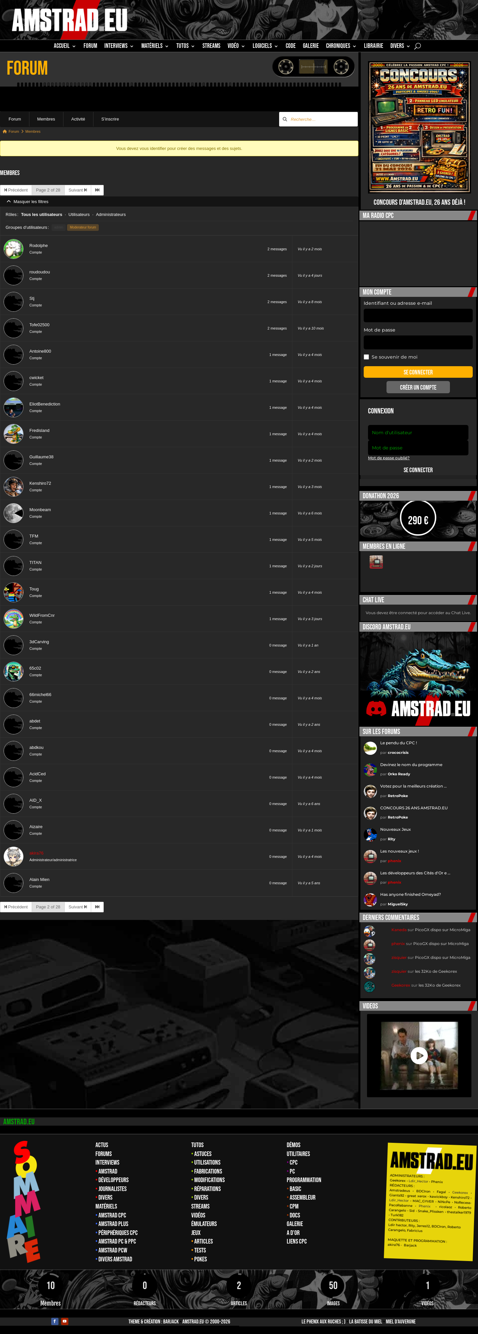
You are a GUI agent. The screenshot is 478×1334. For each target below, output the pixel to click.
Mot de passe (379, 330)
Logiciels (262, 47)
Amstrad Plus (113, 1224)
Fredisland (39, 430)
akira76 (36, 853)
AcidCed (37, 773)
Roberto (464, 1207)
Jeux (196, 1233)
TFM (33, 536)
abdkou (36, 747)
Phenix (437, 1181)
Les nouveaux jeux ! (399, 851)
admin (58, 227)
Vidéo (233, 47)
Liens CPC (297, 1242)
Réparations (207, 1189)
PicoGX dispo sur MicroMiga (442, 929)
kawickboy (438, 1196)
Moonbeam (40, 509)
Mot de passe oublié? (389, 457)
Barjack (171, 1321)
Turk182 (396, 1215)
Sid (412, 1211)
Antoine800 (40, 351)
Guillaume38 (41, 456)
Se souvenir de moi (391, 357)
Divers (397, 47)
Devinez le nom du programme (411, 764)
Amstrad (107, 1172)
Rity (391, 839)
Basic (295, 1189)
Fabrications (208, 1172)
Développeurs (113, 1180)
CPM (294, 1207)
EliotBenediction (44, 404)
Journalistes (112, 1189)
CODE (291, 47)
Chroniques (338, 47)
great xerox (416, 1196)
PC (292, 1172)
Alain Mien (39, 879)
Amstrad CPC (112, 1215)
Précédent (16, 190)
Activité (78, 119)
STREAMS (211, 47)
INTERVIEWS (116, 47)
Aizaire (36, 826)
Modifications (209, 1180)
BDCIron (423, 1191)
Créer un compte (418, 388)
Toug (34, 588)
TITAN (35, 562)
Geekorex (400, 985)
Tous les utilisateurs (41, 214)
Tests (200, 1250)
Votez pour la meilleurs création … (413, 786)
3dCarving (39, 641)
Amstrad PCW (112, 1250)
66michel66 (40, 694)
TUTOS (182, 47)
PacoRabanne (400, 1205)
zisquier (399, 957)
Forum (90, 47)
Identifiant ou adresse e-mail (398, 303)
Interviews (107, 1163)
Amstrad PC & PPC (117, 1242)
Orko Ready (399, 774)
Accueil (62, 47)
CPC (294, 1163)
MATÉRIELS (152, 47)
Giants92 (396, 1195)
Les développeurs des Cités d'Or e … (415, 872)
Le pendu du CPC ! (398, 742)
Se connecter (418, 470)
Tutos (197, 1145)
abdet (34, 721)
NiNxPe (444, 1202)
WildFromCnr (42, 615)
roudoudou (39, 271)
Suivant (78, 190)
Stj (31, 298)
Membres (46, 119)
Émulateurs (204, 1224)
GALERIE (311, 47)
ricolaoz (445, 1207)
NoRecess (462, 1202)
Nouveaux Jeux (395, 829)
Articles (203, 1242)
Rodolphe (38, 245)
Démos (293, 1145)
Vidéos (198, 1215)
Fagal (441, 1192)
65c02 (35, 668)
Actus (101, 1145)
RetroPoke (398, 795)
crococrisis (398, 752)
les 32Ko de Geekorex (436, 971)
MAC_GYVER (423, 1201)
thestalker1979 (459, 1212)
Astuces (202, 1154)
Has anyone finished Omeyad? (410, 894)
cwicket (36, 377)
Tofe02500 (39, 324)
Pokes (200, 1259)
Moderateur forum (83, 227)
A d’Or (293, 1233)
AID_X (35, 800)
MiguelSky (398, 904)
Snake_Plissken (431, 1211)
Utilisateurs (79, 214)
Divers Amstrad (115, 1259)
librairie (373, 47)
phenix (394, 861)
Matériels (106, 1207)
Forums (103, 1154)
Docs (295, 1215)
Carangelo (397, 1210)
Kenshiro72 (40, 483)
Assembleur (302, 1198)
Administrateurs (111, 214)
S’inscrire (110, 119)
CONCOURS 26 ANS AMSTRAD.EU (414, 807)
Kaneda (399, 929)
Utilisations (207, 1163)
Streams (200, 1207)
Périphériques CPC (118, 1233)
